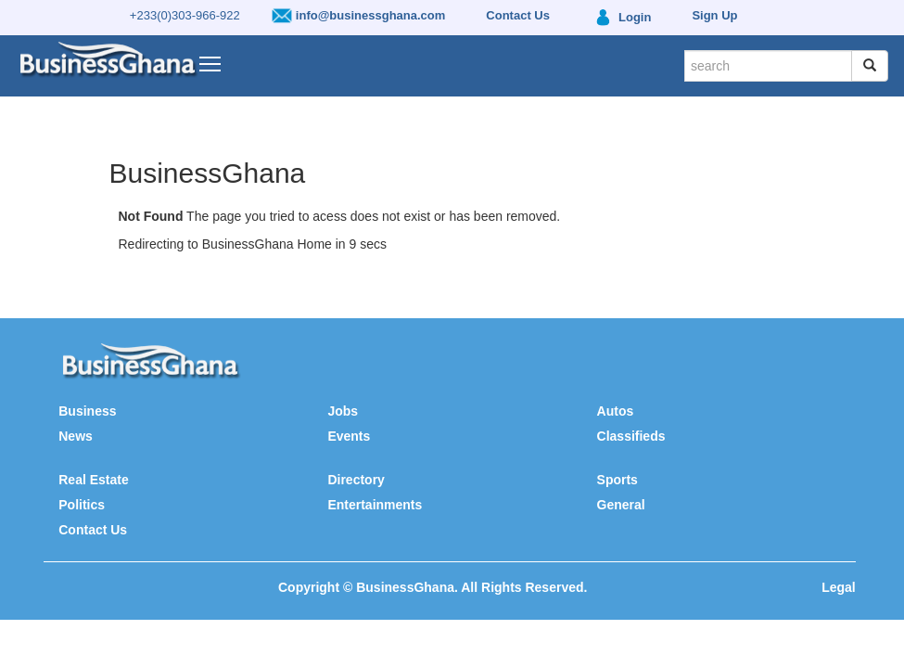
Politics (81, 504)
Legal (838, 587)
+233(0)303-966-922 (185, 15)
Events (348, 436)
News (75, 436)
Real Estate (93, 479)
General (621, 504)
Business (87, 411)
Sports (617, 479)
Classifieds (631, 436)
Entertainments (374, 504)
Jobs (342, 411)
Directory (355, 479)
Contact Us (92, 529)
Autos (615, 411)
